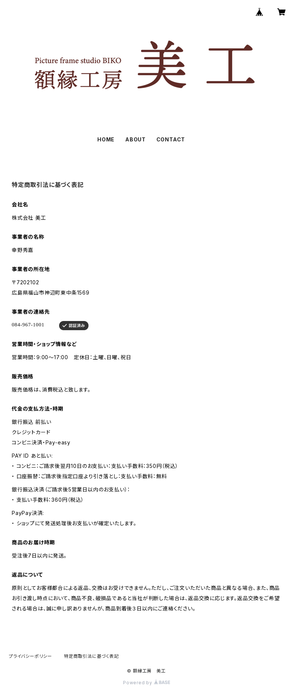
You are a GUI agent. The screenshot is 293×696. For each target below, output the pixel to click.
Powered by (146, 682)
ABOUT (135, 139)
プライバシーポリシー (30, 656)
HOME (106, 139)
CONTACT (170, 139)
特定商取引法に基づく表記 (91, 656)
